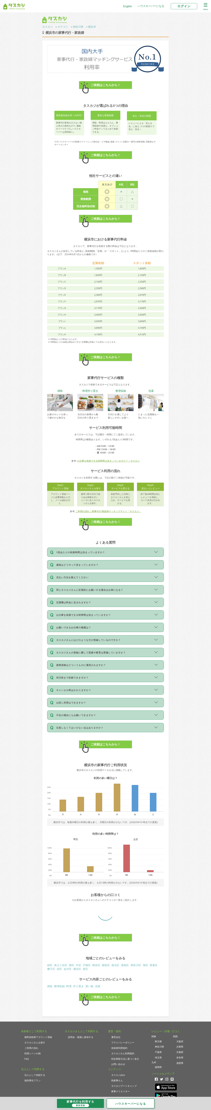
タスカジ (47, 27)
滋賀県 (179, 1063)
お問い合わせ (118, 1064)
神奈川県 (78, 27)
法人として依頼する (34, 1075)
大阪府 (179, 1041)
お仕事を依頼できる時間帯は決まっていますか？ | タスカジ (108, 460)
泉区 (85, 969)
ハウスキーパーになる (151, 6)
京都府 (179, 1052)
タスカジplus (118, 1075)
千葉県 (158, 1052)
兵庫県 (179, 1046)
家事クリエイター (120, 1091)
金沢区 (68, 969)
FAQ (26, 1058)
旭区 (145, 965)
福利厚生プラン (32, 1080)
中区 (78, 965)
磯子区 (51, 969)
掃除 (49, 986)
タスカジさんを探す (34, 1042)
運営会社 (116, 1037)
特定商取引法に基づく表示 (125, 1058)
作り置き (78, 986)
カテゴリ (63, 27)
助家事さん (117, 1080)
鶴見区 (96, 965)
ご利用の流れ (31, 1048)
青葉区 (154, 965)
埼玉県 (158, 1057)
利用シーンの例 (32, 1053)
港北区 (115, 965)
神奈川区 (136, 965)
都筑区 (106, 965)
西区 (71, 965)
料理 (69, 986)
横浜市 (92, 27)
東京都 (158, 1041)
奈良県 (179, 1057)
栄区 (59, 969)
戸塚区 (87, 965)
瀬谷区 (77, 969)
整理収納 (59, 986)
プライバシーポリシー (122, 1042)
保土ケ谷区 (60, 965)
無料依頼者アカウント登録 (38, 1037)
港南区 (125, 965)
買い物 (89, 986)
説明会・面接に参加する (80, 1037)
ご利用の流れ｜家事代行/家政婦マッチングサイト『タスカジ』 (108, 511)
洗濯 (97, 986)
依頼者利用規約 (119, 1048)
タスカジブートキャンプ (124, 1085)
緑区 (49, 965)
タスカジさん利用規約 (122, 1053)
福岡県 (158, 1067)
